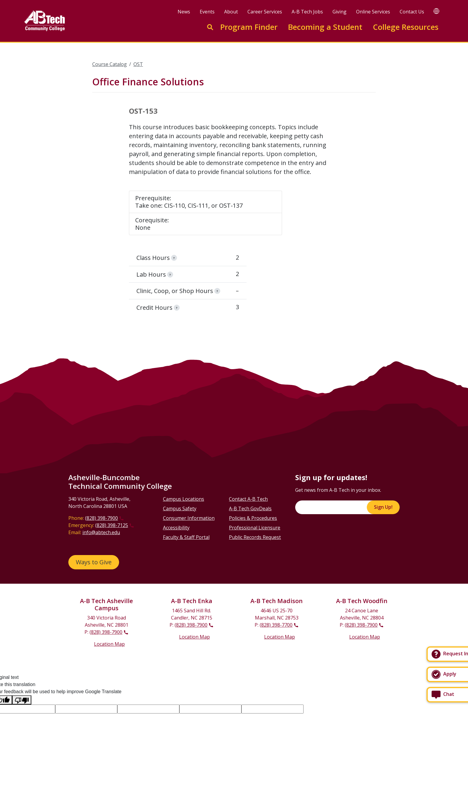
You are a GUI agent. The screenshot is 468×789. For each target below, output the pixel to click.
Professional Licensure (254, 527)
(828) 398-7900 (101, 518)
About (231, 11)
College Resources (405, 27)
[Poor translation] (21, 700)
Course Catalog (109, 64)
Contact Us (412, 11)
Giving (339, 11)
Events (207, 11)
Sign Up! (383, 507)
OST (138, 64)
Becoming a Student (325, 27)
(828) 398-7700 (276, 625)
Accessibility (176, 527)
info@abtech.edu (101, 532)
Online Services (373, 11)
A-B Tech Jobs (307, 11)
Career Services (264, 11)
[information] (174, 258)
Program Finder (249, 27)
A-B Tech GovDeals (250, 508)
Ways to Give (94, 562)
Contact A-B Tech (248, 499)
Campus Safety (179, 508)
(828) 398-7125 (111, 525)
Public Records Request (255, 537)
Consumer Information (189, 518)
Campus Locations (183, 499)
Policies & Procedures (253, 518)
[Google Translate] (436, 11)
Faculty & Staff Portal (186, 537)
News (184, 11)
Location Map (109, 644)
